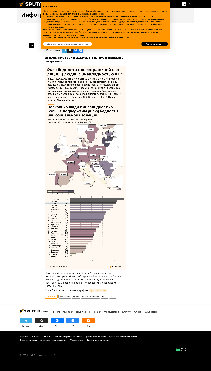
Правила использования (95, 336)
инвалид (76, 297)
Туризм (137, 312)
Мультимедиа (65, 297)
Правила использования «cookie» (123, 336)
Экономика (95, 312)
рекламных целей (152, 22)
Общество (81, 312)
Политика (68, 312)
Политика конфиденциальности (68, 336)
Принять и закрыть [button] (155, 44)
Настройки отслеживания (97, 340)
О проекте (24, 336)
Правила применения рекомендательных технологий (43, 340)
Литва (112, 297)
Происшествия (111, 312)
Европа (104, 297)
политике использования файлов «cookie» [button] (86, 14)
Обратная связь (76, 340)
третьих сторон (86, 16)
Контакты (46, 336)
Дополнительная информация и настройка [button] (67, 44)
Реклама (35, 336)
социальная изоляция (90, 297)
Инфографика (51, 297)
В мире (56, 312)
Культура (126, 312)
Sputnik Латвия (98, 290)
